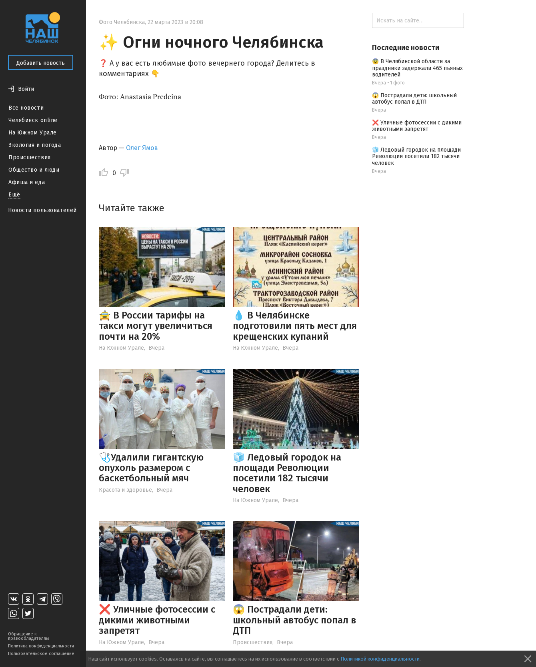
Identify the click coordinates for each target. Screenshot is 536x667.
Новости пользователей (42, 210)
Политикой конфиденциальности (380, 659)
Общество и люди (33, 169)
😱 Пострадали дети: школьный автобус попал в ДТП (294, 620)
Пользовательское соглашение (41, 653)
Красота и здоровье (125, 490)
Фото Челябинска (122, 22)
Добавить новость (40, 63)
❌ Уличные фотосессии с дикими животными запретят (157, 620)
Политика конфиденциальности (41, 646)
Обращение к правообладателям (28, 636)
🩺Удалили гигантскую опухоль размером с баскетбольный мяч (151, 468)
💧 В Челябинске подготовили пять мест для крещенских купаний (295, 326)
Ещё (14, 194)
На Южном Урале (32, 132)
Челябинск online (33, 120)
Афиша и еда (26, 182)
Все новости (26, 107)
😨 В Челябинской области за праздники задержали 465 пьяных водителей (417, 68)
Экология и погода (34, 145)
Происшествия (29, 157)
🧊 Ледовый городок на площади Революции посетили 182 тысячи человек (287, 473)
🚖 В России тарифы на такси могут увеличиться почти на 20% (155, 326)
